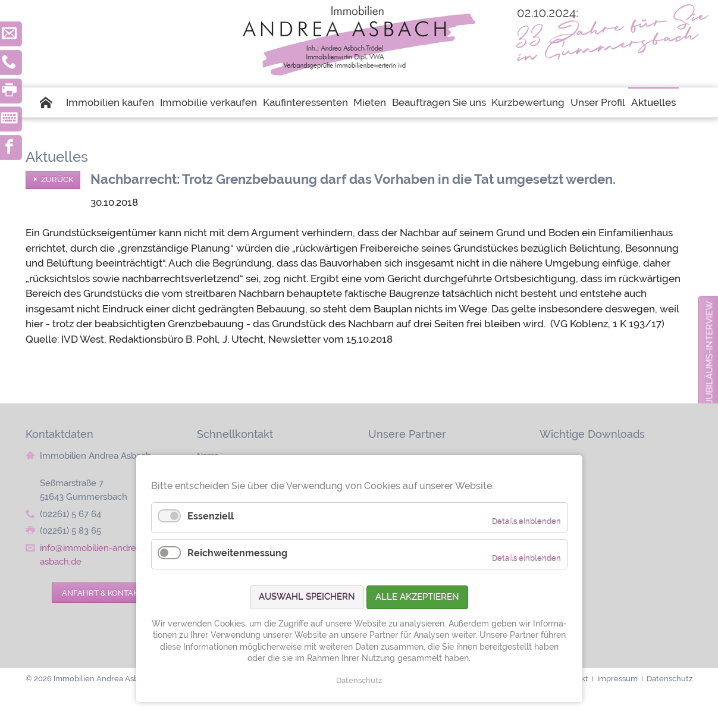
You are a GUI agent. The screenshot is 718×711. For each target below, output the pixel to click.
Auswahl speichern (307, 596)
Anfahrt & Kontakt (102, 592)
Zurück (57, 179)
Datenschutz (359, 680)
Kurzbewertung (528, 102)
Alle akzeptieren (417, 596)
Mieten (369, 102)
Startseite (52, 102)
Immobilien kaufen (110, 102)
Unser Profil (597, 102)
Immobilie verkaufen (208, 102)
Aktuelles (653, 102)
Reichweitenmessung (237, 553)
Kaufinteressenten (305, 102)
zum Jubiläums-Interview (709, 363)
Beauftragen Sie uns (439, 102)
